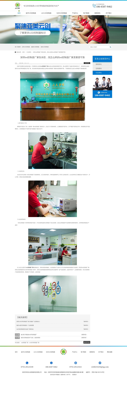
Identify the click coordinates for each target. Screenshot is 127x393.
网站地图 (109, 352)
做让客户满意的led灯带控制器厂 (29, 334)
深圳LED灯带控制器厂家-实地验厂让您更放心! (28, 321)
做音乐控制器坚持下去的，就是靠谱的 (30, 337)
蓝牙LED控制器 (31, 13)
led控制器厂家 (24, 342)
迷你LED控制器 (45, 46)
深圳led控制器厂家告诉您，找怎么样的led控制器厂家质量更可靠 (49, 52)
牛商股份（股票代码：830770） (63, 374)
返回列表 (87, 63)
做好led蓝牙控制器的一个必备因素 (25, 325)
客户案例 (86, 13)
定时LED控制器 (26, 46)
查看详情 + (84, 334)
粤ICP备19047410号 (98, 372)
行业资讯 (29, 52)
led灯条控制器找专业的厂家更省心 (25, 329)
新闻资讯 (97, 13)
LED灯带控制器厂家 (34, 342)
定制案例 (99, 68)
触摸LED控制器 (35, 46)
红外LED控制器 (62, 13)
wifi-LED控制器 (46, 13)
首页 (19, 13)
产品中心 (75, 13)
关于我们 (109, 13)
